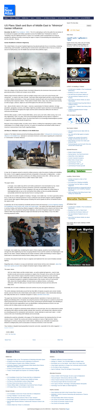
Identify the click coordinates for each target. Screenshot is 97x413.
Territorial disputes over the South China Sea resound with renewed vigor (79, 144)
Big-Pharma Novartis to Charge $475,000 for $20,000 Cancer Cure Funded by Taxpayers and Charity (79, 189)
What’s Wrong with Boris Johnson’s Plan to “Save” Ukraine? (22, 397)
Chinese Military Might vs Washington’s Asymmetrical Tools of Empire (24, 385)
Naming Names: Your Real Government (78, 154)
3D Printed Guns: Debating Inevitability (78, 182)
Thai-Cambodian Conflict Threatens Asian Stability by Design (22, 379)
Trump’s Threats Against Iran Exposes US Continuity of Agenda (23, 370)
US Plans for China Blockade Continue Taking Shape (20, 381)
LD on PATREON (85, 18)
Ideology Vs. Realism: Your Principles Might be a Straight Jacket (67, 361)
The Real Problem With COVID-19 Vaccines (62, 397)
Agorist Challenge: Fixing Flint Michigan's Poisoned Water (65, 369)
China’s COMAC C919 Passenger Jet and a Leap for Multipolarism (68, 376)
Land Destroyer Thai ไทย (74, 162)
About (70, 18)
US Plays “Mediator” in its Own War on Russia (18, 395)
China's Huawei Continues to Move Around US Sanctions (65, 379)
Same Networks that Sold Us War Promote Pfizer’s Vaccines (66, 392)
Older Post (60, 340)
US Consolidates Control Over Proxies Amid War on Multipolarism (23, 377)
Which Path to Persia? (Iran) (75, 160)
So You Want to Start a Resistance (60, 367)
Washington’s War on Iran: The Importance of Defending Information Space (26, 359)
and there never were (43, 294)
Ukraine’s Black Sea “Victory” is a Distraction (18, 404)
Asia (11, 18)
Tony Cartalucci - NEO (22, 32)
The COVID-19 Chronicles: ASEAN (60, 403)
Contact (76, 18)
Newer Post (8, 340)
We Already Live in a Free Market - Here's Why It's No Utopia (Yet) (68, 363)
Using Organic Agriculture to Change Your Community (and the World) (69, 365)
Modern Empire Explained (74, 152)
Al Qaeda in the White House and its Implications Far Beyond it (23, 361)
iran (9, 334)
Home (6, 18)
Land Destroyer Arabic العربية (75, 163)
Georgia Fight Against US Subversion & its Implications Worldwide (24, 399)
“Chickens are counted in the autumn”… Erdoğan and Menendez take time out (78, 138)
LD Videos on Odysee (50, 18)
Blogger (67, 409)
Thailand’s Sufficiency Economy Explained (62, 359)
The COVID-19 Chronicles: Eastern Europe (62, 401)
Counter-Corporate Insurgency (76, 158)
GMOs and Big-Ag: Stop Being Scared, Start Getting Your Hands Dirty (79, 193)
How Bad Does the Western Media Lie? (78, 94)
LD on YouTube (62, 18)
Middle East (25, 18)
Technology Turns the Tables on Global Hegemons (64, 385)
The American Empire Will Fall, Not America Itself (63, 381)
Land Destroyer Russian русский (76, 165)
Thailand (17, 18)
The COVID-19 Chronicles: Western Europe (62, 399)
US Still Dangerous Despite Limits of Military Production (21, 363)
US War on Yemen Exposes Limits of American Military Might (22, 368)
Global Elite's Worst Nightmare (76, 156)
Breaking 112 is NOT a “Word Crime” (77, 92)
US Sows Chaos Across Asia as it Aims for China (19, 383)
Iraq (12, 334)
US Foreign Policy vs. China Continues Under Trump (20, 387)
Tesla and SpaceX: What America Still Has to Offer (64, 378)
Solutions (38, 18)
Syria (32, 18)
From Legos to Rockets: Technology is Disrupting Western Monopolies (69, 383)
